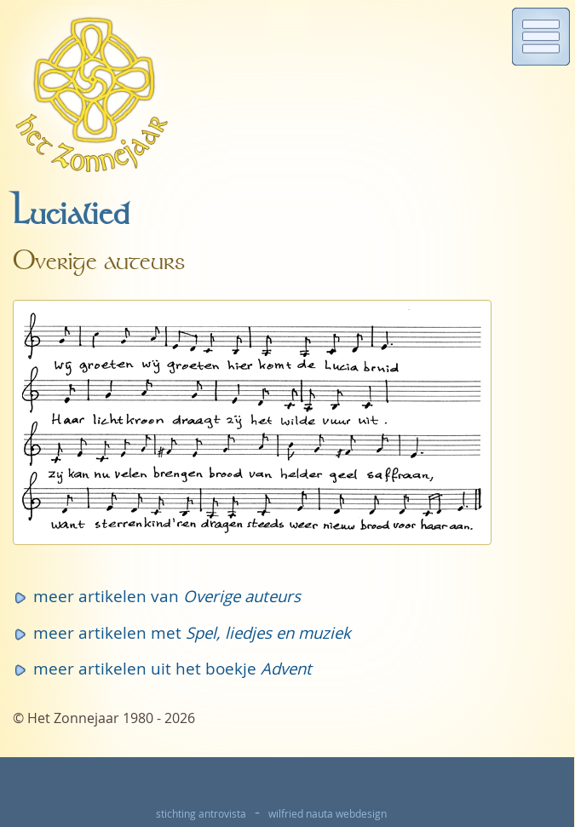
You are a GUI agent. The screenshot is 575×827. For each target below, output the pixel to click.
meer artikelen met (192, 632)
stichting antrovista (201, 813)
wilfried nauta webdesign (327, 813)
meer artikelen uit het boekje (172, 668)
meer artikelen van (167, 595)
